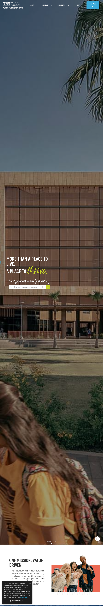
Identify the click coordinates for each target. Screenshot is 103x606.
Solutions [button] (45, 5)
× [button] (30, 583)
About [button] (32, 5)
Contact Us (93, 5)
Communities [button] (61, 5)
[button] (17, 601)
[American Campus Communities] (13, 5)
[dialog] (17, 592)
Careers (77, 5)
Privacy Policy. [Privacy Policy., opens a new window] (24, 598)
